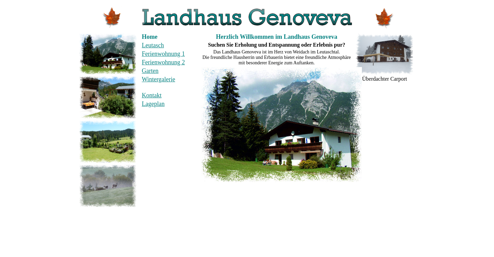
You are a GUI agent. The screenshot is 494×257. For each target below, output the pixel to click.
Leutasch (153, 45)
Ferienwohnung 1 (163, 53)
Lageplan (153, 103)
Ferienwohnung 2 (163, 62)
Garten (150, 70)
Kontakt (152, 95)
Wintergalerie (158, 79)
